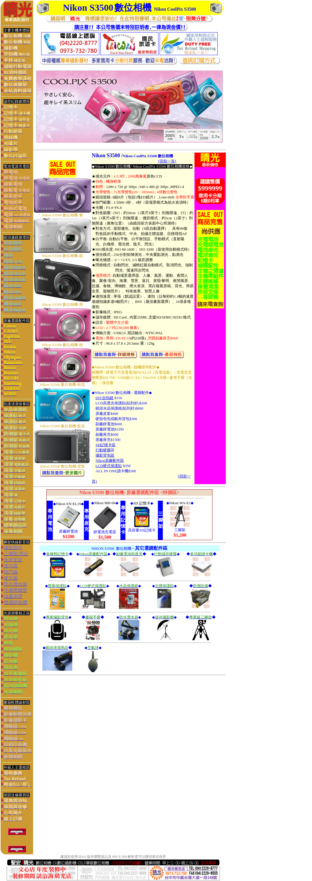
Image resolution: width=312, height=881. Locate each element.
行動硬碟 (103, 450)
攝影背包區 (104, 455)
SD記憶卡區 (105, 445)
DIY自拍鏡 (104, 398)
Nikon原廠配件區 (109, 460)
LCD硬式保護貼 (108, 466)
